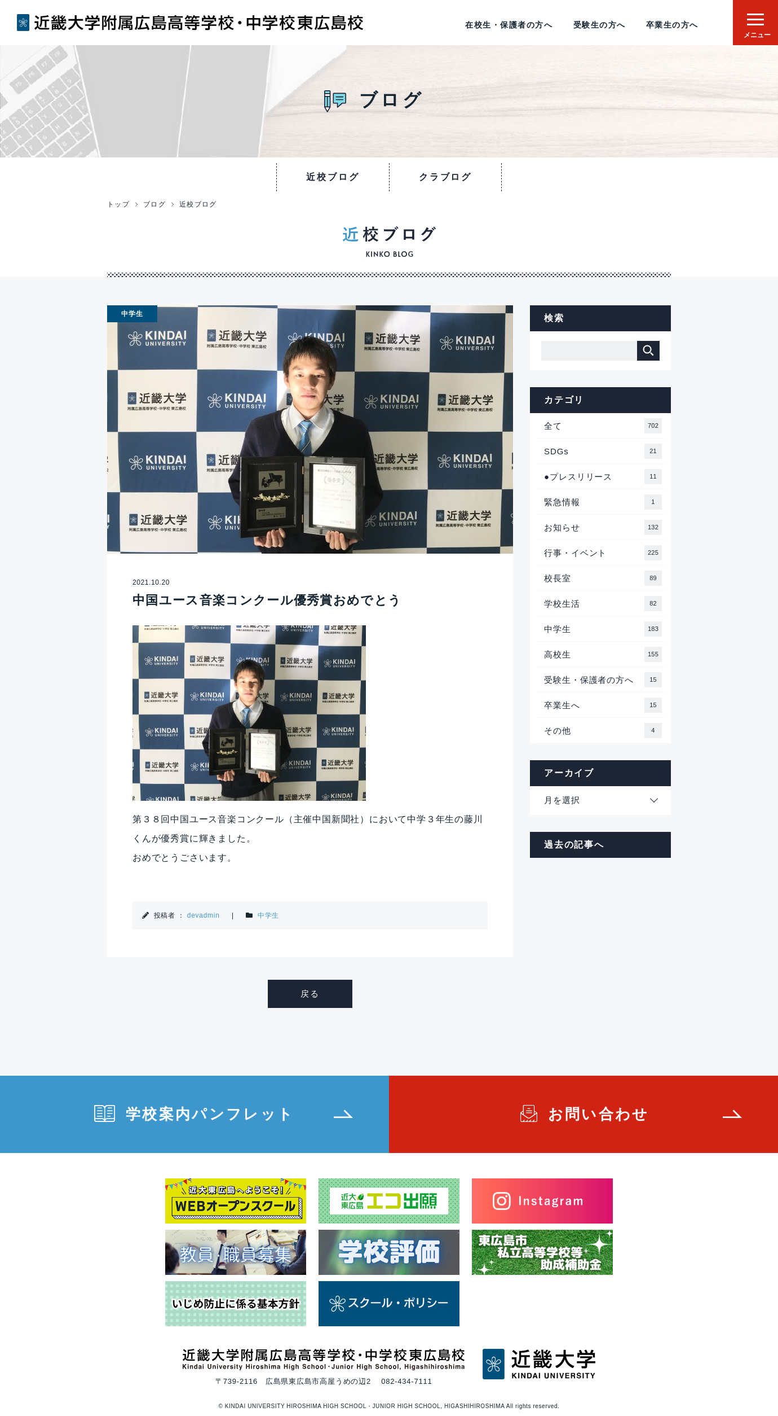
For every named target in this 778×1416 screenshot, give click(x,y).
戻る (309, 993)
